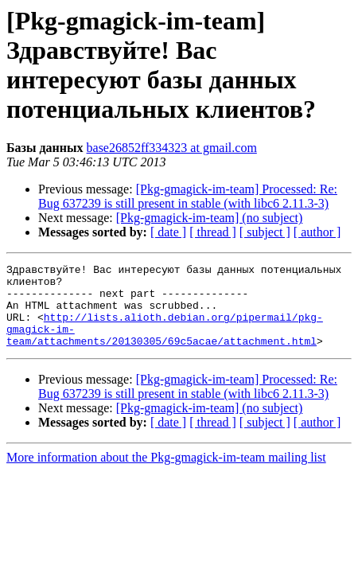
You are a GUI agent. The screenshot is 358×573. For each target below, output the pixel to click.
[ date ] (168, 232)
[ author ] (317, 232)
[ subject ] (264, 232)
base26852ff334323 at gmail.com (172, 147)
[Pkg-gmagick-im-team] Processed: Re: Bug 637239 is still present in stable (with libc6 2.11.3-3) (187, 196)
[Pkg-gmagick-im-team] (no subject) (209, 217)
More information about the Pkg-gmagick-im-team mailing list (166, 474)
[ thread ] (212, 232)
